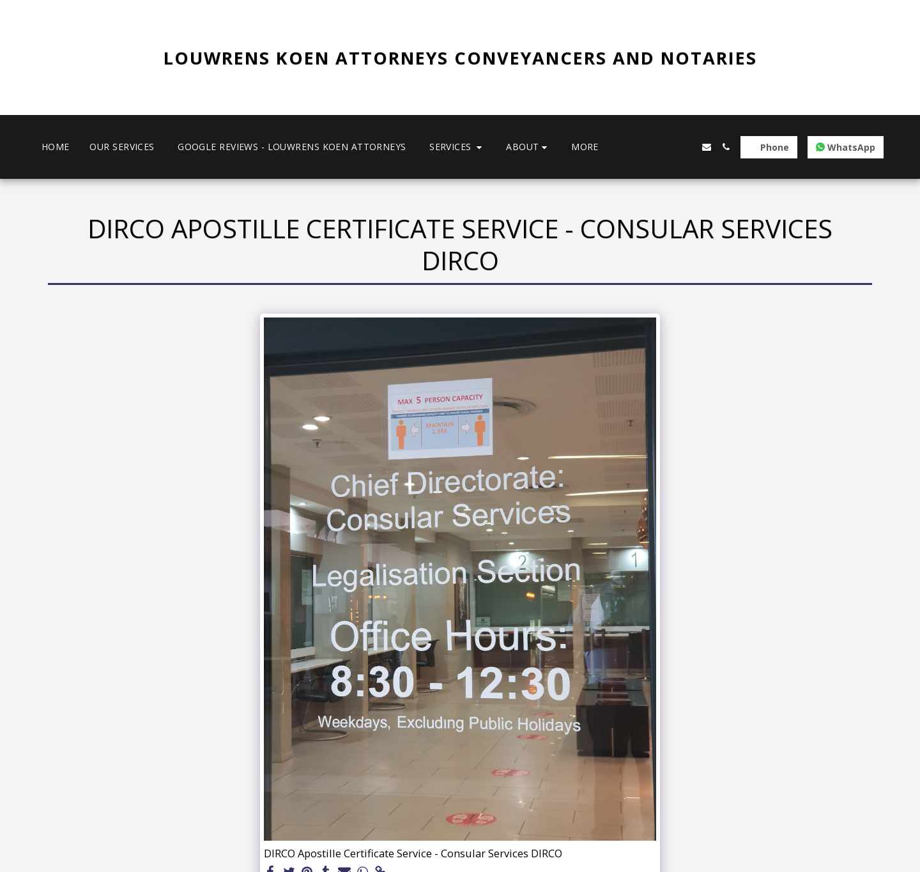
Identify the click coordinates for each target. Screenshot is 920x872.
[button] (457, 147)
